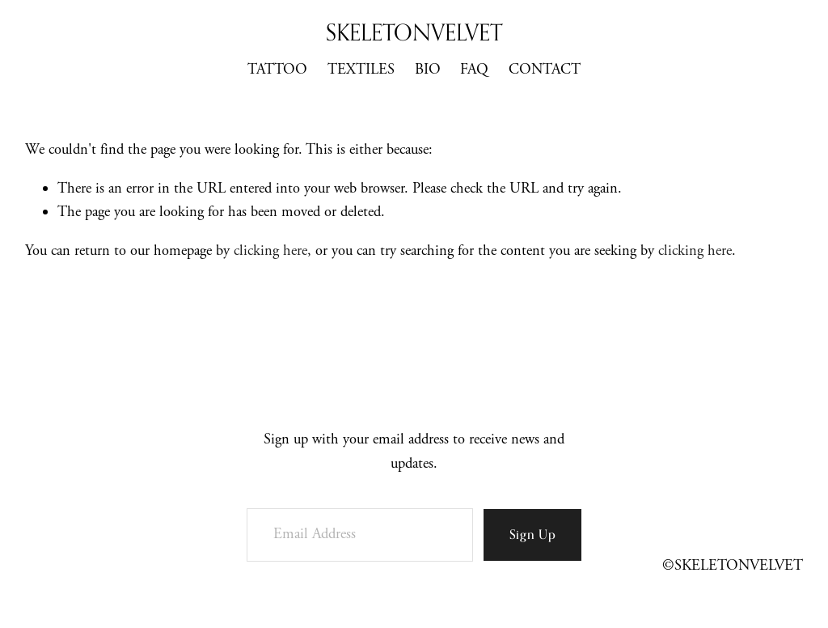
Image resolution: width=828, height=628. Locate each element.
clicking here (270, 251)
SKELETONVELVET (414, 32)
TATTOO (277, 69)
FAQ (474, 69)
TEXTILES (361, 69)
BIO (428, 69)
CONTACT (545, 69)
